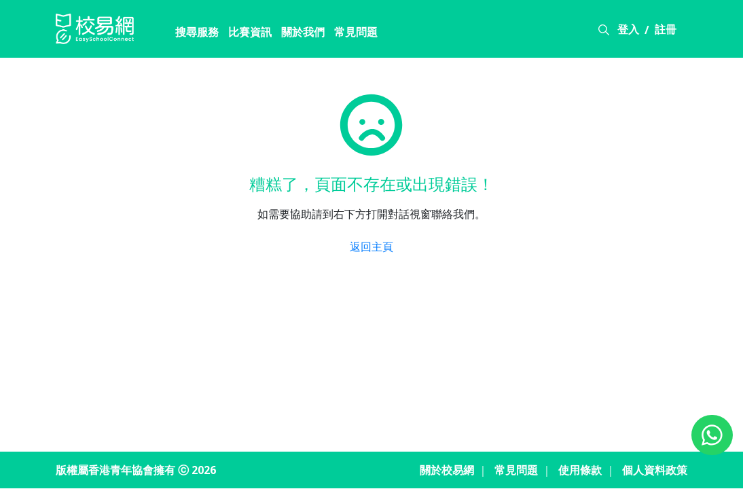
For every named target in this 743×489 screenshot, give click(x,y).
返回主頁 (371, 246)
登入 (628, 29)
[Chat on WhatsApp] (712, 435)
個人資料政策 (654, 470)
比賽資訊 (250, 31)
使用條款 (580, 470)
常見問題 (356, 31)
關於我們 (303, 31)
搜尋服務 (197, 31)
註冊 (665, 29)
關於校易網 (447, 470)
